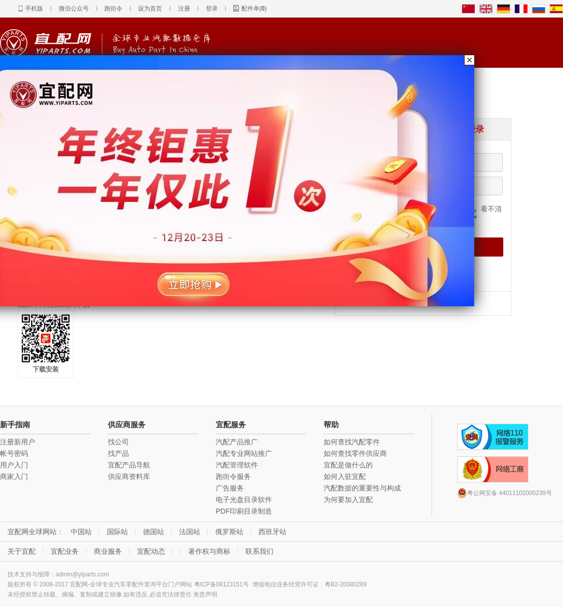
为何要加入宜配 (348, 500)
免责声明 (205, 594)
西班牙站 (272, 532)
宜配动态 (151, 551)
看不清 (491, 209)
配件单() (254, 8)
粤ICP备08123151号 (221, 584)
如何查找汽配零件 (352, 442)
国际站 (117, 532)
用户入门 (14, 465)
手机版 (34, 8)
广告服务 (230, 488)
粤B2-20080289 (346, 584)
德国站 (153, 532)
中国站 (81, 532)
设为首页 (150, 8)
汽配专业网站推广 (244, 453)
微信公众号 (74, 8)
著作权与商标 (209, 551)
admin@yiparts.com (82, 574)
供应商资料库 (129, 476)
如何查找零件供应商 (355, 453)
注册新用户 (17, 442)
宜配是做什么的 (348, 465)
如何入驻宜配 (345, 476)
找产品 (118, 453)
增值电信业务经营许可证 (285, 584)
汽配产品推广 (237, 442)
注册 (184, 8)
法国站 (189, 532)
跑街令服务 (233, 476)
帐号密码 (14, 453)
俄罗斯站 (229, 532)
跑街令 (113, 8)
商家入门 (14, 476)
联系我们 (259, 551)
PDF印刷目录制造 (244, 511)
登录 (212, 8)
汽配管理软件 (237, 465)
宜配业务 (65, 551)
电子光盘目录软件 (244, 500)
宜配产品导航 (129, 465)
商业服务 (108, 551)
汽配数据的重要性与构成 (362, 488)
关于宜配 (22, 551)
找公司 (118, 442)
